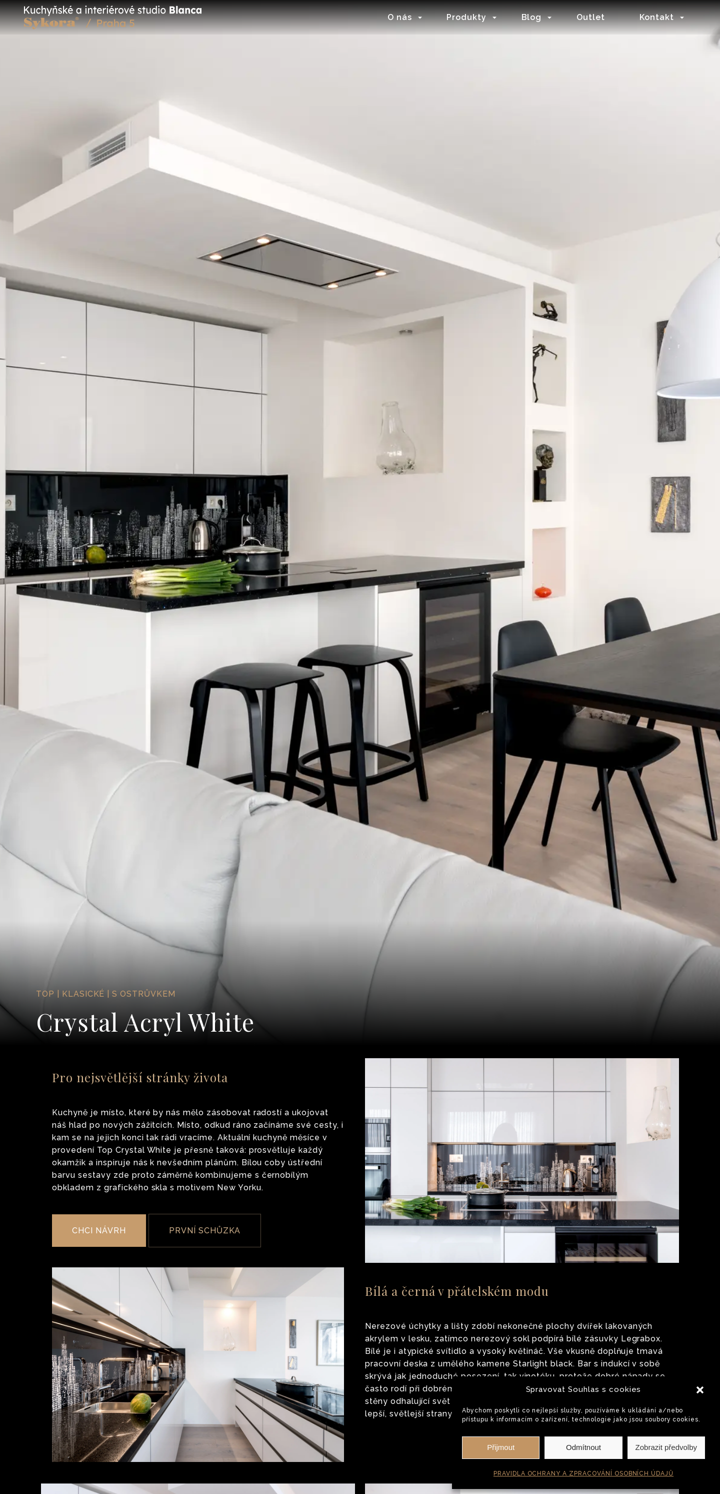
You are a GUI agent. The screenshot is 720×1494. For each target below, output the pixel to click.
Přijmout (500, 1447)
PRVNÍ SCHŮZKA (204, 1230)
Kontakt (655, 17)
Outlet (590, 17)
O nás (398, 17)
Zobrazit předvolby (666, 1447)
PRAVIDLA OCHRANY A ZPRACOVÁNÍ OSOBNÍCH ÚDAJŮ (584, 1473)
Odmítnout (583, 1447)
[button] (700, 1390)
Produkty (466, 17)
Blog (530, 17)
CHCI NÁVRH (99, 1230)
